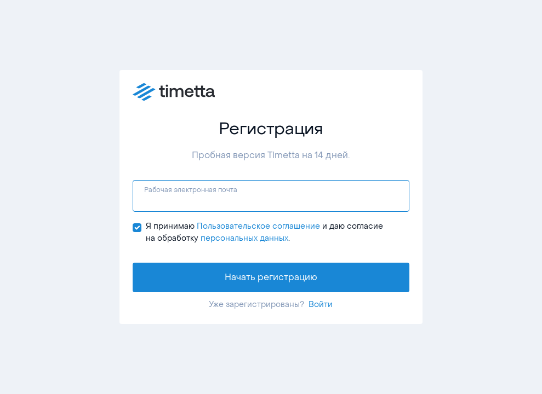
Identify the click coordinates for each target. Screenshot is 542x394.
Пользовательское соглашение (258, 226)
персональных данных (244, 238)
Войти (321, 304)
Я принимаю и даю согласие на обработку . (264, 232)
